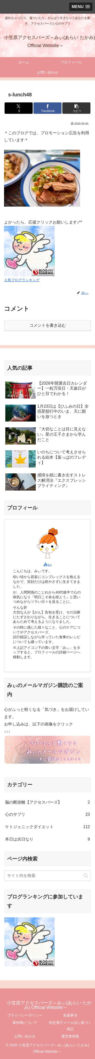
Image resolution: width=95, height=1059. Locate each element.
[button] (76, 108)
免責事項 (70, 1015)
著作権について (24, 1023)
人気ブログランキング (22, 280)
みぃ (48, 564)
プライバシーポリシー (25, 1015)
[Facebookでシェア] (47, 108)
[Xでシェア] (19, 108)
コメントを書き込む (47, 325)
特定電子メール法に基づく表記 (70, 1026)
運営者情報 (70, 1036)
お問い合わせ (24, 1036)
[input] (47, 875)
